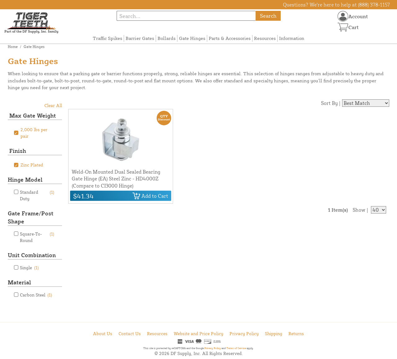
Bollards (167, 38)
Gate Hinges (192, 38)
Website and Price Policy (198, 333)
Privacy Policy (244, 333)
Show (359, 210)
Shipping (273, 333)
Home (13, 46)
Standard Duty (37, 195)
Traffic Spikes (107, 38)
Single (29, 267)
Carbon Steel (36, 295)
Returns (296, 333)
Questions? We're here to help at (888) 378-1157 (336, 5)
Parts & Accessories (230, 38)
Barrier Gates (140, 38)
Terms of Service (236, 348)
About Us (102, 333)
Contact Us (129, 333)
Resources (265, 38)
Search (268, 15)
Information (291, 38)
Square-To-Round (37, 237)
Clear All (53, 105)
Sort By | (331, 103)
